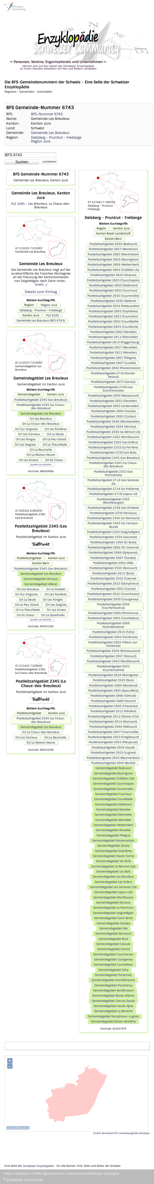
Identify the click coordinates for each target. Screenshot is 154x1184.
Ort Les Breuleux (41, 419)
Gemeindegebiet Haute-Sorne (113, 856)
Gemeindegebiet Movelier (113, 830)
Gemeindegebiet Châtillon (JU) (113, 778)
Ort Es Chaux (54, 460)
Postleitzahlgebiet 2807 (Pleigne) (113, 358)
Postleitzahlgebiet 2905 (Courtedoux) (113, 618)
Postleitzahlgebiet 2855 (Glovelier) (113, 401)
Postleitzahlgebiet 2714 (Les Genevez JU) (113, 481)
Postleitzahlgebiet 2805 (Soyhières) (113, 311)
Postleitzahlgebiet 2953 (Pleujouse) (113, 742)
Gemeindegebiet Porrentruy (113, 985)
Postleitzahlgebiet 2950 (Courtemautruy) (113, 606)
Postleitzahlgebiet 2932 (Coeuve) (113, 578)
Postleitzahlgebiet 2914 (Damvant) (113, 721)
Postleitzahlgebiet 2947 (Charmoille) (113, 732)
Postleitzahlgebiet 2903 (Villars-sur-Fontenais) (113, 644)
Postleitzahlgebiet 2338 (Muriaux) (113, 513)
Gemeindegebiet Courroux (113, 794)
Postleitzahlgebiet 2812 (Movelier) (113, 352)
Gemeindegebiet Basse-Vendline (113, 1021)
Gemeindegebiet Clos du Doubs (113, 1001)
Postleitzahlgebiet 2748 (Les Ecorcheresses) (113, 388)
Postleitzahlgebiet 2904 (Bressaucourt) (113, 651)
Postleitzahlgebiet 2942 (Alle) (113, 563)
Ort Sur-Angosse (26, 429)
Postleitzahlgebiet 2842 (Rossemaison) (113, 368)
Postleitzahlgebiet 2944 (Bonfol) (113, 763)
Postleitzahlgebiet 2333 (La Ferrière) (113, 447)
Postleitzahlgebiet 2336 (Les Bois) (113, 452)
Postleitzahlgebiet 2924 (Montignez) (113, 675)
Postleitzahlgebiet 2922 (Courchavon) (113, 594)
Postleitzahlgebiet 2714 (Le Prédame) (113, 489)
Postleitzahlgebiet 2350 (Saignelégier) (113, 532)
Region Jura (40, 141)
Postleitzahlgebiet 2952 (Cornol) (113, 589)
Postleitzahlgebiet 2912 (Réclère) (113, 711)
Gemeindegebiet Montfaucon (113, 897)
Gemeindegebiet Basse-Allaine (113, 995)
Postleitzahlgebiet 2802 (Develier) (113, 332)
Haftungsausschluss (49, 1173)
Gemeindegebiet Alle (113, 928)
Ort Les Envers (28, 460)
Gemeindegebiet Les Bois (113, 871)
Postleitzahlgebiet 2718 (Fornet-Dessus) (113, 375)
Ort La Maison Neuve (41, 455)
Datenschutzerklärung (84, 1173)
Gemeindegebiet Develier (113, 809)
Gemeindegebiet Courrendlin (113, 789)
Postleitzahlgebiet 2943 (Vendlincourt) (113, 661)
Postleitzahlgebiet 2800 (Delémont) (113, 285)
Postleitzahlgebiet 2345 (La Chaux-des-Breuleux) (40, 406)
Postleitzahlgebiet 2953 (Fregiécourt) (113, 737)
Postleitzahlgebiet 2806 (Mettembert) (113, 264)
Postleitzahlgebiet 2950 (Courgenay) (113, 599)
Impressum (22, 1173)
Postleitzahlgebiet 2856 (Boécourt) (113, 244)
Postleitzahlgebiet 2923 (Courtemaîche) (113, 668)
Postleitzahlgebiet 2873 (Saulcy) (113, 382)
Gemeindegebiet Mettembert (113, 825)
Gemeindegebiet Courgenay (113, 959)
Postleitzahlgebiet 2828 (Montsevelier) (113, 421)
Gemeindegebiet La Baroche (113, 1011)
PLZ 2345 (18, 204)
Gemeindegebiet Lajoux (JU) (113, 892)
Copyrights (112, 1173)
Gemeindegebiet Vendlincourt (113, 990)
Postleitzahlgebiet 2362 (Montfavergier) (113, 500)
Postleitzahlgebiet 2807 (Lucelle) (113, 363)
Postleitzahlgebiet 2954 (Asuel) (113, 747)
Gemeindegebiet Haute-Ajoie (113, 1006)
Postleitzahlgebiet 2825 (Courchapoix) (113, 280)
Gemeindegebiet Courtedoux (113, 964)
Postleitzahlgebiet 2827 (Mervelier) (113, 347)
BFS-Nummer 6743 (47, 114)
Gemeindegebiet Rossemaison (113, 840)
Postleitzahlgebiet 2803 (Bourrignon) (113, 259)
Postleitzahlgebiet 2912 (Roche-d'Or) (113, 716)
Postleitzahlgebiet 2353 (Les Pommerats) (113, 473)
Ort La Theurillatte (55, 444)
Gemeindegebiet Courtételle (113, 799)
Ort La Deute (55, 434)
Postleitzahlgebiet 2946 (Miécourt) (113, 727)
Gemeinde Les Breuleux (50, 132)
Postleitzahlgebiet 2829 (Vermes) (113, 426)
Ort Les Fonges (26, 439)
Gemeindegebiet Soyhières (113, 851)
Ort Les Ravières (56, 429)
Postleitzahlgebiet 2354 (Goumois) (113, 537)
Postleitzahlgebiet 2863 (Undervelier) (113, 406)
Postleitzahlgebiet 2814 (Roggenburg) (113, 342)
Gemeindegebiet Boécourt (113, 768)
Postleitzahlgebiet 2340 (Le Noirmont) (113, 518)
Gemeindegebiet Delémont (113, 804)
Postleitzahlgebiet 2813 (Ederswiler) (113, 337)
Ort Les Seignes (25, 444)
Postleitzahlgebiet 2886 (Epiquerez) (113, 552)
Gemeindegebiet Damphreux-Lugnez (113, 1016)
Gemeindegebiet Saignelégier (113, 913)
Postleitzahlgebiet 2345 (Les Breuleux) (40, 400)
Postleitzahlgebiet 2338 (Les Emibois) (113, 508)
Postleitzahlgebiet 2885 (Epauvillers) (113, 690)
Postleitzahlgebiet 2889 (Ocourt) (113, 701)
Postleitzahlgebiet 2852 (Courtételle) (113, 321)
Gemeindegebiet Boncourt (113, 933)
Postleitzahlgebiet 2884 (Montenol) (113, 685)
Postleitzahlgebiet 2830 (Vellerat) (113, 301)
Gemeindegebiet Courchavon (113, 954)
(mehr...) (41, 284)
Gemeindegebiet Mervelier (113, 820)
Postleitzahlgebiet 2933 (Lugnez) (113, 752)
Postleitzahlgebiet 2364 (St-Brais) (113, 542)
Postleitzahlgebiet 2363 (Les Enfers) (113, 442)
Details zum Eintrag (41, 291)
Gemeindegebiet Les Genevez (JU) (113, 887)
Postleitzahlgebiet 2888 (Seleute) (113, 696)
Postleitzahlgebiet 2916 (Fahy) (113, 632)
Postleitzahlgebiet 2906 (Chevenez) (113, 706)
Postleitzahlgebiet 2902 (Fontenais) (113, 637)
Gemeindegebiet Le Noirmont (113, 907)
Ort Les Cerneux (29, 434)
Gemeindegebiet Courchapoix (113, 783)
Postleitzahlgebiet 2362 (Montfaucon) (113, 437)
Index (7, 1173)
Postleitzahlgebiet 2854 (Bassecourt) (113, 395)
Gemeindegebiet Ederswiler (113, 814)
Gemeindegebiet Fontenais (113, 975)
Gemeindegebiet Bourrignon (113, 773)
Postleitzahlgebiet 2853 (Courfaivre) (113, 327)
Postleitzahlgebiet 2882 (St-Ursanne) (113, 547)
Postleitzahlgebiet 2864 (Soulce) (113, 411)
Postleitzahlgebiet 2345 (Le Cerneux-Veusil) (113, 524)
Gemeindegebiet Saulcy (113, 845)
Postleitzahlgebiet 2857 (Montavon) (113, 249)
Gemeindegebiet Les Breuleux (40, 413)
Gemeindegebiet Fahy (113, 970)
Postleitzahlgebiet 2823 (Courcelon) (113, 316)
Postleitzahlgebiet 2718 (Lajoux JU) (113, 494)
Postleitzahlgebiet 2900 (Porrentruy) (113, 613)
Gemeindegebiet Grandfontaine (113, 980)
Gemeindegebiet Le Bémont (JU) (113, 866)
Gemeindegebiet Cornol (113, 949)
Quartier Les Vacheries (40, 464)
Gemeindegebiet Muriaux (40, 579)
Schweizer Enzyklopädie (38, 1166)
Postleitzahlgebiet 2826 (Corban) (113, 416)
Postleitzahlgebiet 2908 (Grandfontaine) (113, 624)
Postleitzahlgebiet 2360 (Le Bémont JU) (113, 432)
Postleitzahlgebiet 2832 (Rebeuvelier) (113, 306)
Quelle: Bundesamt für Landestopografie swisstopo (121, 1133)
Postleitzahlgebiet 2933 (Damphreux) (113, 583)
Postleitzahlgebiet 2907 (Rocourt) (113, 656)
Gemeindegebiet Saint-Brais (113, 918)
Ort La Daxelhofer (53, 615)
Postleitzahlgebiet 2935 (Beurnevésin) (113, 758)
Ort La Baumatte (41, 450)
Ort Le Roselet (55, 589)
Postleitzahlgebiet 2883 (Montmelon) (113, 254)
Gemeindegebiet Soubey (113, 923)
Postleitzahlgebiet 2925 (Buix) (113, 680)
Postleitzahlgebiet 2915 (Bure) (113, 573)
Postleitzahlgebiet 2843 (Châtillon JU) (113, 270)
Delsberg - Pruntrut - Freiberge (56, 137)
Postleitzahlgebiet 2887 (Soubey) (113, 558)
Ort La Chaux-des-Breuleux (40, 424)
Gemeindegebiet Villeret (40, 584)
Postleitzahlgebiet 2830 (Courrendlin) (113, 296)
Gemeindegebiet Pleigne (113, 835)
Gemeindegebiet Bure (113, 939)
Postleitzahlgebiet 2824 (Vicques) (113, 275)
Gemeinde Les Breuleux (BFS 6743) (40, 320)
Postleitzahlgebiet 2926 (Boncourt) (113, 568)
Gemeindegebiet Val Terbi (113, 861)
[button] (22, 162)
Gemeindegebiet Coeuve (113, 944)
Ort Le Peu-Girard (54, 439)
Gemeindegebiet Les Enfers (113, 882)
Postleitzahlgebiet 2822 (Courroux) (113, 290)
